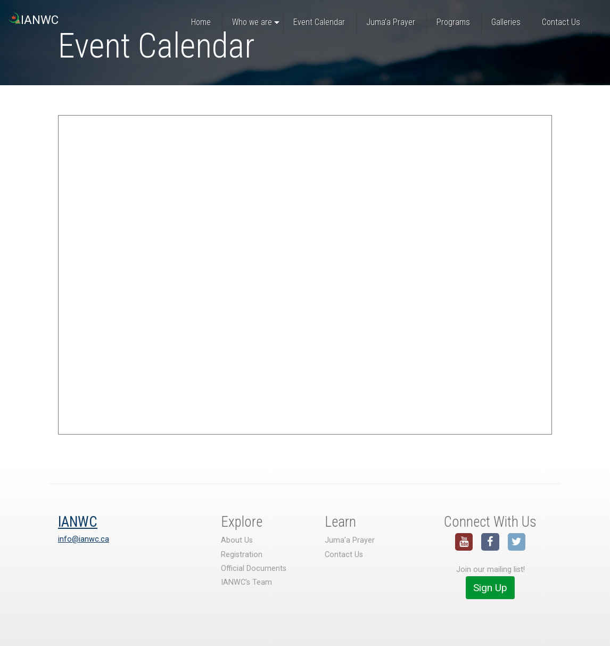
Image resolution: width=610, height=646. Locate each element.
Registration (241, 554)
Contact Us (344, 554)
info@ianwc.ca (83, 539)
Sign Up (490, 588)
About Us (237, 540)
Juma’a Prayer (350, 540)
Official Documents (253, 568)
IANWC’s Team (246, 582)
